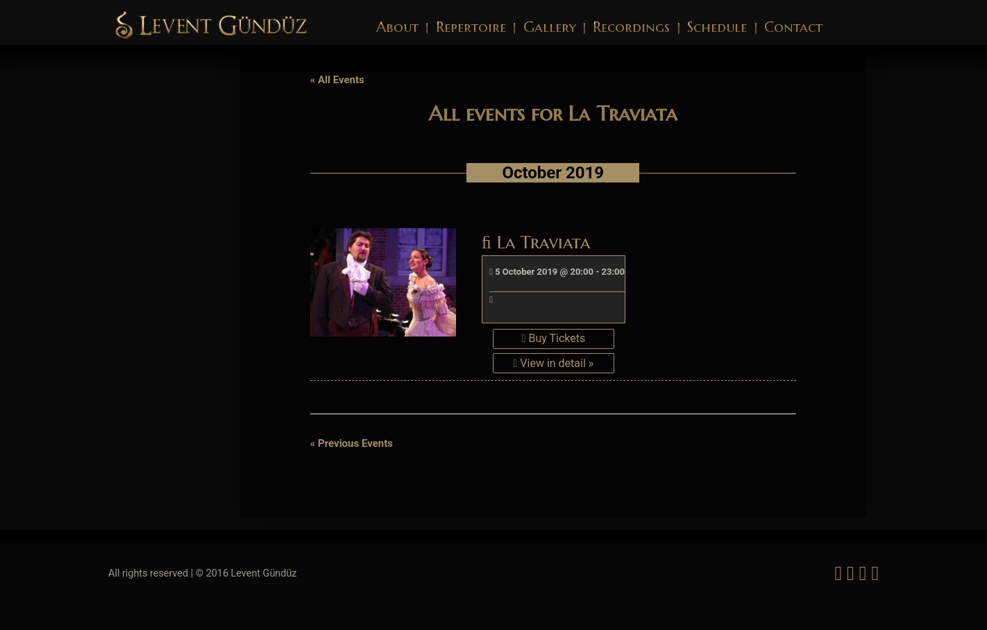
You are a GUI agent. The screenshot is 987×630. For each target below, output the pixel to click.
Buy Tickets (554, 338)
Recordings (631, 27)
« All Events (337, 80)
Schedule (717, 27)
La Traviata (536, 242)
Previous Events (351, 443)
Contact (793, 27)
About (397, 27)
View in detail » (554, 363)
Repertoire (471, 27)
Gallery (549, 27)
